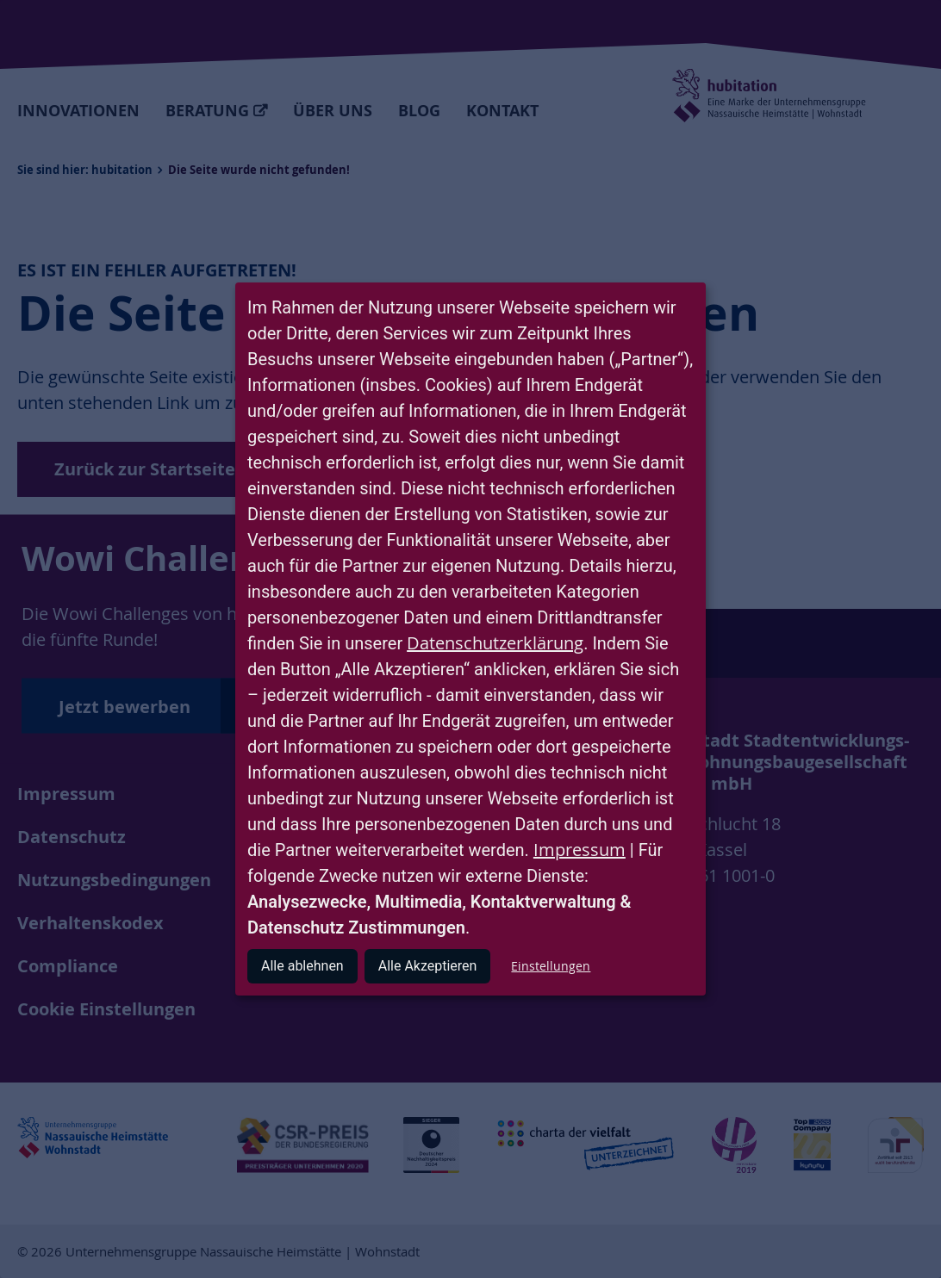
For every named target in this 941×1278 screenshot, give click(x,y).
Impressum (579, 849)
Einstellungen (550, 966)
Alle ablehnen (302, 966)
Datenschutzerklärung (495, 643)
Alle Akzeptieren (427, 966)
